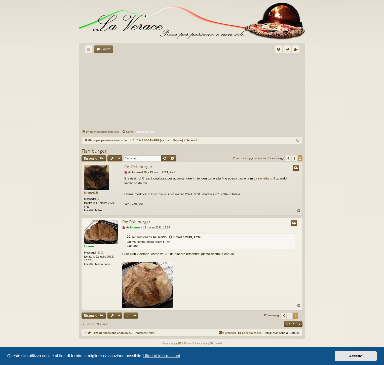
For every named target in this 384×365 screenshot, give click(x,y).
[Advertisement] (192, 90)
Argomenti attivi (146, 131)
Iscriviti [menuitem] (296, 50)
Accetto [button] (355, 356)
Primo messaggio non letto (102, 131)
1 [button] (294, 158)
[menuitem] (278, 49)
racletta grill (266, 178)
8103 (100, 252)
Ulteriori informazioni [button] (161, 356)
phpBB (178, 343)
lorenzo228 (91, 192)
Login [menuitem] (288, 50)
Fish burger (94, 151)
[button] (288, 158)
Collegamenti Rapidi (89, 50)
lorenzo (89, 246)
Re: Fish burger (138, 166)
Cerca (129, 131)
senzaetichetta (141, 237)
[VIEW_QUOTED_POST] (170, 237)
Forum (105, 49)
